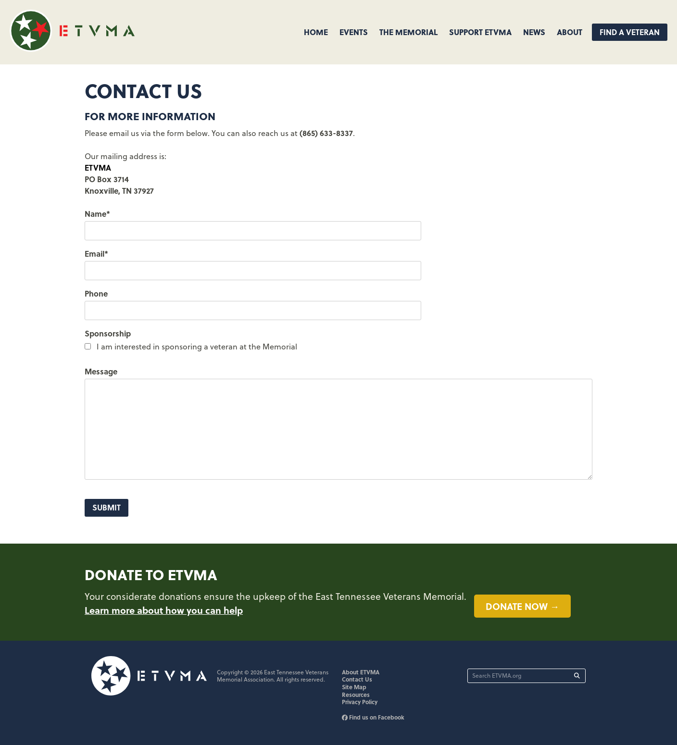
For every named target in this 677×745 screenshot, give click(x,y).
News (534, 31)
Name (97, 213)
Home (316, 31)
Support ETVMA (480, 31)
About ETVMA (360, 672)
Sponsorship (108, 333)
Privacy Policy (359, 701)
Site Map (354, 687)
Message (101, 371)
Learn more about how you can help (164, 610)
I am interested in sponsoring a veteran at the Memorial (197, 346)
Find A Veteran (630, 31)
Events (353, 31)
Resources (356, 694)
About (569, 31)
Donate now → (522, 606)
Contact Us (357, 679)
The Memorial (408, 31)
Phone (96, 293)
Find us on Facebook (373, 717)
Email (96, 253)
